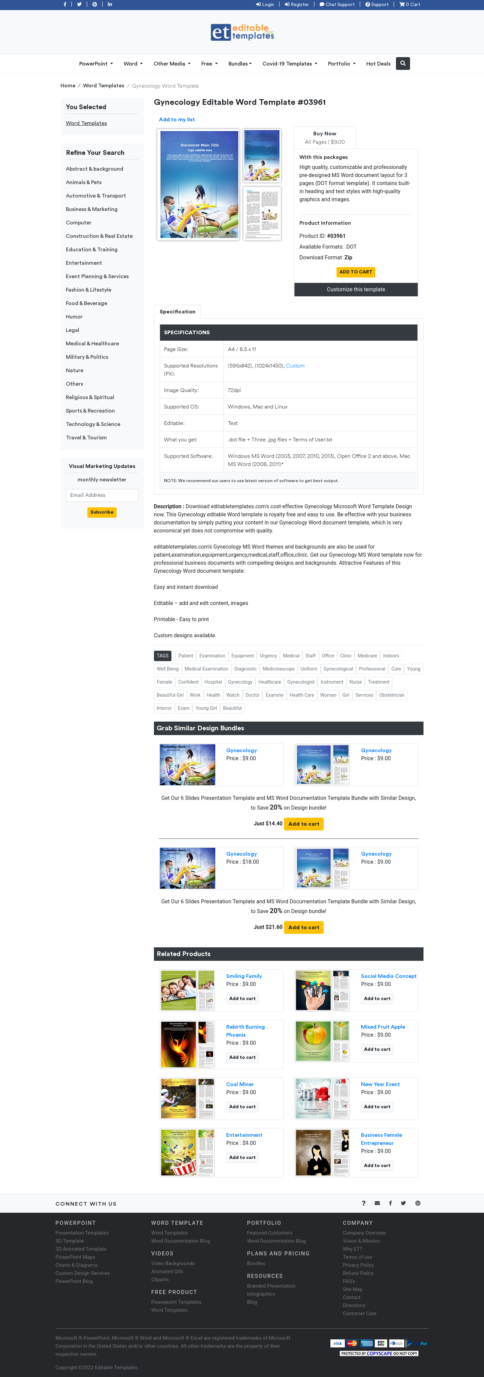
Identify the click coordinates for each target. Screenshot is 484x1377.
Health (213, 695)
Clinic (346, 655)
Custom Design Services (82, 1273)
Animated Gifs (167, 1271)
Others (74, 384)
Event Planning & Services (97, 276)
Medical (291, 655)
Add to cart (303, 824)
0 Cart (409, 4)
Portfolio (340, 64)
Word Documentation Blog (180, 1241)
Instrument (332, 682)
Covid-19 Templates (288, 64)
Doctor (253, 695)
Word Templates (103, 85)
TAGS (163, 655)
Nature (74, 370)
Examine (274, 695)
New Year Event (380, 1084)
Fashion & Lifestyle (88, 290)
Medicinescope (279, 669)
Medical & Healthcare (92, 343)
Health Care (302, 695)
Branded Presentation (271, 1286)
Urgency (268, 655)
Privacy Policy (358, 1265)
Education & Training (92, 249)
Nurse (356, 682)
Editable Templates (116, 1368)
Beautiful (232, 708)
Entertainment (84, 263)
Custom (295, 365)
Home (68, 85)
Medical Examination (207, 669)
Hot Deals (378, 64)
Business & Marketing (92, 209)
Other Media (170, 64)
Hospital (213, 682)
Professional (372, 669)
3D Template (69, 1241)
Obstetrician (392, 695)
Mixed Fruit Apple (383, 1027)
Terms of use (357, 1257)
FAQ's (349, 1281)
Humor (74, 316)
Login (265, 4)
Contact (351, 1297)
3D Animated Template (81, 1249)
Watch (232, 695)
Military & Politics (87, 357)
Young (413, 669)
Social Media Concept (389, 976)
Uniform (309, 669)
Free (207, 64)
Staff (311, 655)
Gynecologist (301, 682)
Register (297, 4)
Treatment (379, 682)
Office (328, 655)
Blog (252, 1302)
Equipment (243, 655)
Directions (354, 1305)
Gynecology (240, 682)
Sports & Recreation (90, 411)
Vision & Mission (361, 1241)
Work (195, 695)
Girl (346, 695)
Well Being (168, 669)
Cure (396, 669)
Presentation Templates (82, 1233)
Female (164, 682)
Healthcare (269, 682)
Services (364, 695)
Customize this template (356, 289)
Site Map (353, 1289)
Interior (164, 708)
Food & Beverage (86, 303)
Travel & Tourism (86, 437)
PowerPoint (94, 64)
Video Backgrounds (173, 1263)
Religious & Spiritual (90, 397)
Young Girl (206, 708)
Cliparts (160, 1280)
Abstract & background (94, 169)
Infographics (261, 1294)
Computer (78, 222)
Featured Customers (270, 1233)
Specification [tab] (177, 311)
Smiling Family (244, 976)
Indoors (391, 655)
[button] (403, 63)
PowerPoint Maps (75, 1257)
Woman (328, 695)
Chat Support (337, 4)
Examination (212, 655)
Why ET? (352, 1249)
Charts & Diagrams (76, 1265)
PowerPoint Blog (74, 1281)
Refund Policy (358, 1273)
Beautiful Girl (170, 695)
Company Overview (364, 1233)
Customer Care (359, 1313)
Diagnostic (246, 669)
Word (131, 64)
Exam (184, 708)
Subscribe (102, 512)
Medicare (367, 655)
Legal (72, 330)
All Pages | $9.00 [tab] (325, 138)
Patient (185, 655)
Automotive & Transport (96, 196)
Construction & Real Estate (99, 236)
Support (377, 4)
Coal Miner (240, 1084)
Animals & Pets (84, 182)
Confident (188, 682)
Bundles (238, 64)
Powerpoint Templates (176, 1302)
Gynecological (338, 669)
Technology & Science (93, 424)
